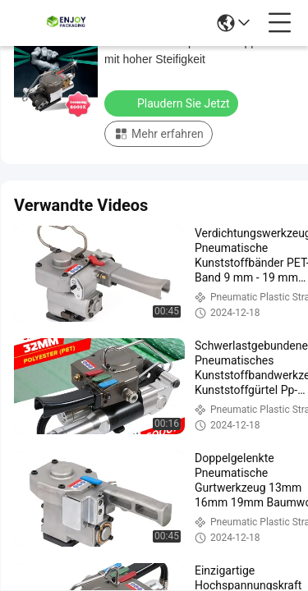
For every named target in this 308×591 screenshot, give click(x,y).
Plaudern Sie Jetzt (173, 102)
